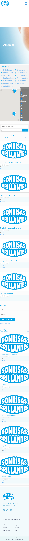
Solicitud (17, 530)
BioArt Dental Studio (7, 195)
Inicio (4, 524)
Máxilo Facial (23, 116)
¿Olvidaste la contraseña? (5, 323)
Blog (16, 524)
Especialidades (6, 530)
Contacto (17, 527)
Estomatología (23, 105)
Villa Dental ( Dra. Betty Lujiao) (11, 162)
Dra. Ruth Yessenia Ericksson (10, 228)
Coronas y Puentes (24, 95)
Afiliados (5, 527)
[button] (14, 114)
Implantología (23, 111)
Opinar (2, 167)
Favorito (2, 168)
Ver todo (27, 137)
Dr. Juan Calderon (6, 294)
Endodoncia (23, 100)
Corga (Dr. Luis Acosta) (8, 261)
